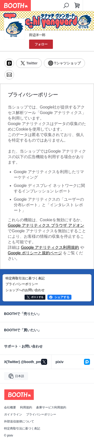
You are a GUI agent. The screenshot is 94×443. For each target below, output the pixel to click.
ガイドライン (13, 414)
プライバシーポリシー (41, 414)
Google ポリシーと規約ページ (35, 253)
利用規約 (26, 407)
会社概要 (10, 407)
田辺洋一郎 (37, 35)
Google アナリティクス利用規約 (50, 247)
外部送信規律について (19, 421)
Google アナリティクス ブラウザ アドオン (46, 225)
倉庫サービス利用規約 (51, 407)
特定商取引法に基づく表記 (22, 428)
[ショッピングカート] (77, 5)
